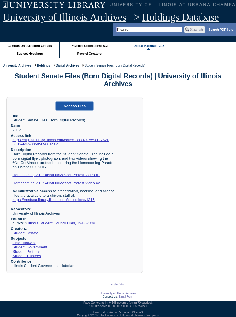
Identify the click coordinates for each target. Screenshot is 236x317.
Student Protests (26, 251)
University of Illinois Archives (64, 17)
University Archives (16, 65)
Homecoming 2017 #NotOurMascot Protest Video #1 (56, 175)
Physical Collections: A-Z (89, 45)
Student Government (29, 247)
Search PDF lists (221, 29)
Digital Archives (67, 65)
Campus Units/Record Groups (30, 45)
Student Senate (25, 233)
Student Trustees (26, 256)
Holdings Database (180, 17)
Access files (74, 106)
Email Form (126, 296)
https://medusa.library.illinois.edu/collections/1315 (53, 200)
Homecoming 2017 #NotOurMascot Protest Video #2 (56, 183)
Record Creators (89, 53)
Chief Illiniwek (23, 243)
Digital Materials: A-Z (148, 45)
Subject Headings (29, 53)
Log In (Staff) (118, 284)
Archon (114, 312)
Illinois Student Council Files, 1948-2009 (61, 223)
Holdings (43, 65)
